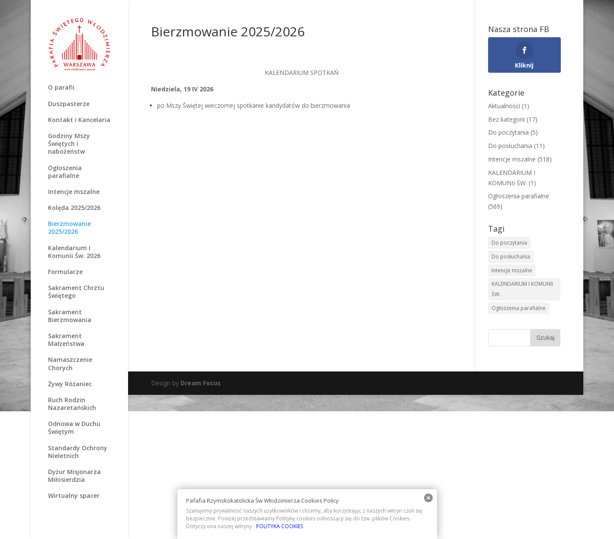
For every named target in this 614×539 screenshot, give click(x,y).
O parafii (61, 87)
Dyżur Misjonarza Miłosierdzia (74, 476)
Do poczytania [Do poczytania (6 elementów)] (509, 242)
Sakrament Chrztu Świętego (76, 292)
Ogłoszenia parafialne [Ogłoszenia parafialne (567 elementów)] (519, 308)
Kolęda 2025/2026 (74, 208)
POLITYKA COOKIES (279, 526)
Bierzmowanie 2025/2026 (69, 228)
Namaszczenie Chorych (70, 363)
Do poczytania (508, 132)
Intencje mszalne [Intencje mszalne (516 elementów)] (512, 270)
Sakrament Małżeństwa (66, 340)
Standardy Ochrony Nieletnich (77, 452)
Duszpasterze (69, 104)
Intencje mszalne (74, 192)
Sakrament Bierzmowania (69, 316)
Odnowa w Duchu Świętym (74, 428)
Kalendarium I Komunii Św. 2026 (74, 252)
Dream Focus (200, 383)
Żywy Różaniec (70, 384)
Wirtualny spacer (74, 496)
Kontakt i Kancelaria (79, 120)
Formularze (65, 272)
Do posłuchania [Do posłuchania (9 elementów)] (511, 256)
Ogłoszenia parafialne (65, 172)
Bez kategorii (506, 119)
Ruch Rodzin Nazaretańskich (72, 404)
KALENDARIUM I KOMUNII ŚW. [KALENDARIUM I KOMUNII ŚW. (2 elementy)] (522, 289)
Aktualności (504, 106)
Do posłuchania (510, 146)
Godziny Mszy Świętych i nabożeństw (69, 143)
